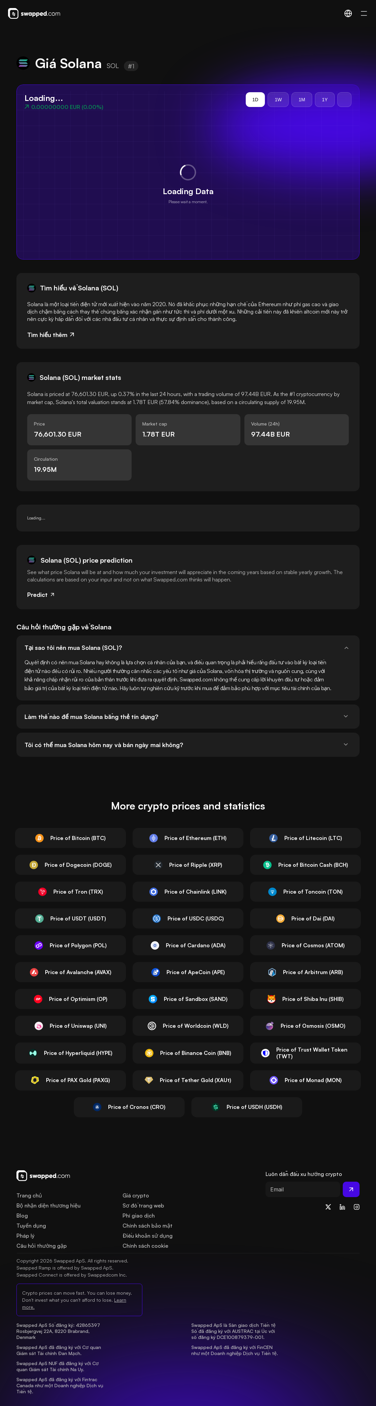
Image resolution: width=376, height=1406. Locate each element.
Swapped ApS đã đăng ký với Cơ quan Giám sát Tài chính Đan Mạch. (59, 1350)
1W (278, 99)
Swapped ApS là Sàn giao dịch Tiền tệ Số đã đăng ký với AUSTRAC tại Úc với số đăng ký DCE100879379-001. (234, 1331)
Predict (41, 594)
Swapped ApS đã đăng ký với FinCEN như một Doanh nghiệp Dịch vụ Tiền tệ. (234, 1350)
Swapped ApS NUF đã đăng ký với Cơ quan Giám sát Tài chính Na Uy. (58, 1366)
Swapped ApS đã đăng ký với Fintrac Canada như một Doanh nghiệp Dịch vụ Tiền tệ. (60, 1385)
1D (255, 99)
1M (301, 99)
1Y (325, 99)
